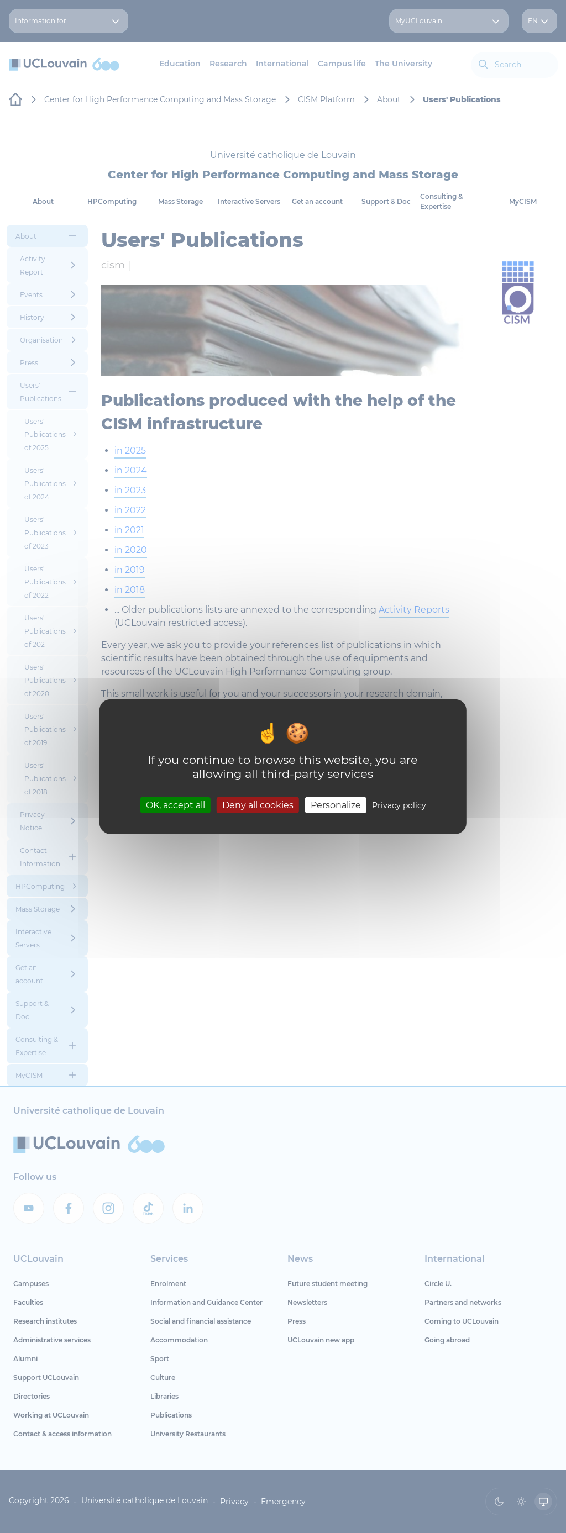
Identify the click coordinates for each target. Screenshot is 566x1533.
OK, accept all (175, 805)
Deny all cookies (258, 805)
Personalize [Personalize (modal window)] (336, 805)
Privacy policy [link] (399, 805)
